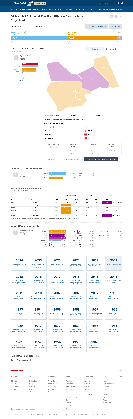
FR (108, 3)
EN (102, 3)
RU (110, 3)
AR (105, 3)
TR (100, 3)
